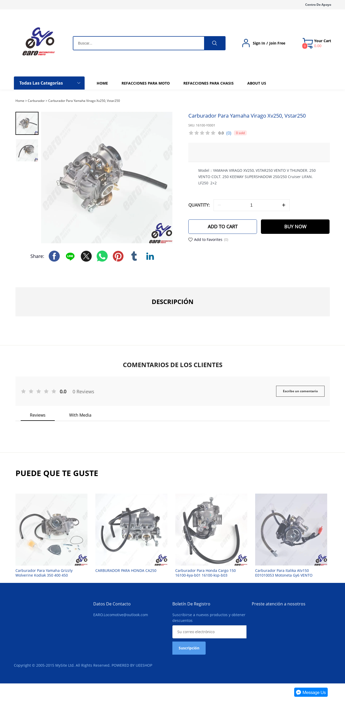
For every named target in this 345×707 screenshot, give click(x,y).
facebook (54, 255)
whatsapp (102, 255)
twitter (86, 255)
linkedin (150, 255)
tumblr (134, 255)
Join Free (277, 43)
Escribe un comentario (300, 391)
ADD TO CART (223, 227)
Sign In (259, 43)
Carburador (36, 100)
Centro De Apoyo (318, 4)
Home (19, 100)
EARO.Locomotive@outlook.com (120, 614)
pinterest (118, 255)
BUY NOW (295, 227)
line (70, 255)
